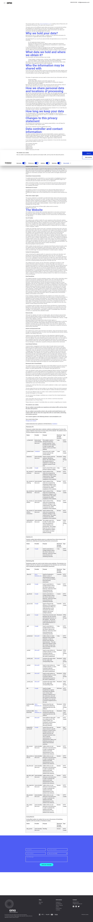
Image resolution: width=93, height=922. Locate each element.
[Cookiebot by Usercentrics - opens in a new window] (8, 13)
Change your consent (31, 421)
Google (36, 468)
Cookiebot (54, 424)
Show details (66, 13)
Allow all (82, 3)
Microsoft (37, 636)
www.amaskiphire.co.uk (45, 24)
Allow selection (82, 7)
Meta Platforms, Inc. (38, 575)
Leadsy (87, 914)
